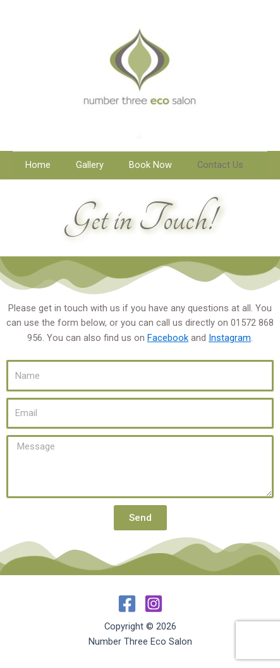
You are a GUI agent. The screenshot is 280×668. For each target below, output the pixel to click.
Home (38, 164)
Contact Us (220, 164)
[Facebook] (127, 603)
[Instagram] (153, 603)
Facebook (167, 337)
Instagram (230, 337)
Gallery (90, 164)
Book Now (150, 164)
